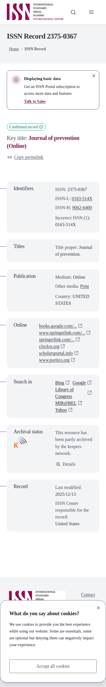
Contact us (88, 598)
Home (14, 49)
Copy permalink (25, 157)
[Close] (98, 608)
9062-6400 (82, 207)
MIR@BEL (66, 403)
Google (79, 382)
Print (84, 286)
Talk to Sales (35, 101)
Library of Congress (64, 393)
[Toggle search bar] (73, 12)
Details (65, 464)
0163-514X (82, 198)
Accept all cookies (53, 666)
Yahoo (61, 409)
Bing (59, 382)
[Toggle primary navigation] (91, 12)
